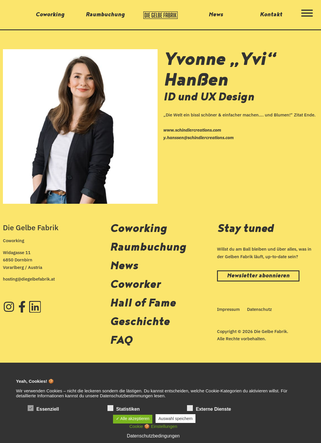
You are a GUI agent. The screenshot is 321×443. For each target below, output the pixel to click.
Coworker (135, 284)
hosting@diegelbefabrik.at (29, 279)
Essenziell (43, 408)
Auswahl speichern (175, 418)
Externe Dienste (209, 408)
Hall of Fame (143, 303)
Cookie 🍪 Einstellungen (153, 426)
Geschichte (140, 322)
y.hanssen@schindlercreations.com (198, 137)
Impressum (228, 309)
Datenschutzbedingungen (153, 435)
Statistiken (123, 408)
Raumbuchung (105, 14)
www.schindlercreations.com (192, 130)
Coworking (50, 14)
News (216, 14)
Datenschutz (259, 309)
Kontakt (271, 14)
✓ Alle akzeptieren (132, 418)
